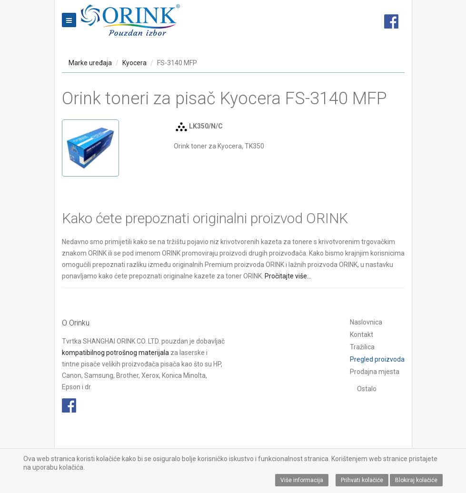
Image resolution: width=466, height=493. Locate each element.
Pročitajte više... (288, 276)
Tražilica (362, 347)
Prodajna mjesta (374, 371)
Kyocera (134, 63)
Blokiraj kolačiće (416, 480)
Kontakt (361, 334)
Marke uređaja (90, 63)
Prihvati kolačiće (362, 480)
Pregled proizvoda (377, 359)
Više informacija (301, 480)
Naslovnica (366, 322)
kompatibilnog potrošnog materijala (115, 352)
